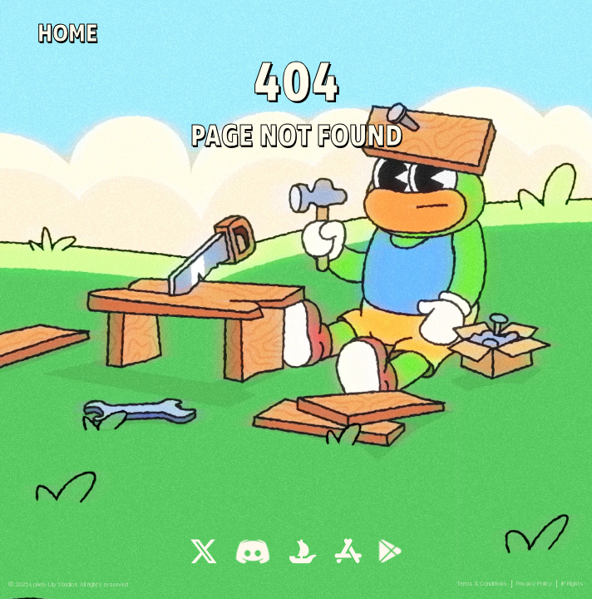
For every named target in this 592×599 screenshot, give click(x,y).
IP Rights (572, 583)
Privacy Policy (534, 583)
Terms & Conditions (481, 583)
